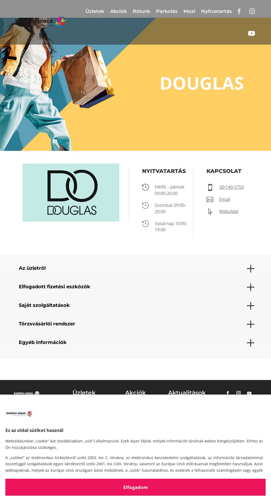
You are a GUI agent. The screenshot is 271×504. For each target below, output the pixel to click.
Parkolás (167, 11)
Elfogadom (135, 487)
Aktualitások (187, 392)
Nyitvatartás (216, 11)
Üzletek (94, 11)
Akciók (118, 11)
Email (224, 199)
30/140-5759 (231, 187)
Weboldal (228, 211)
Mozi (189, 11)
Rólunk (141, 11)
